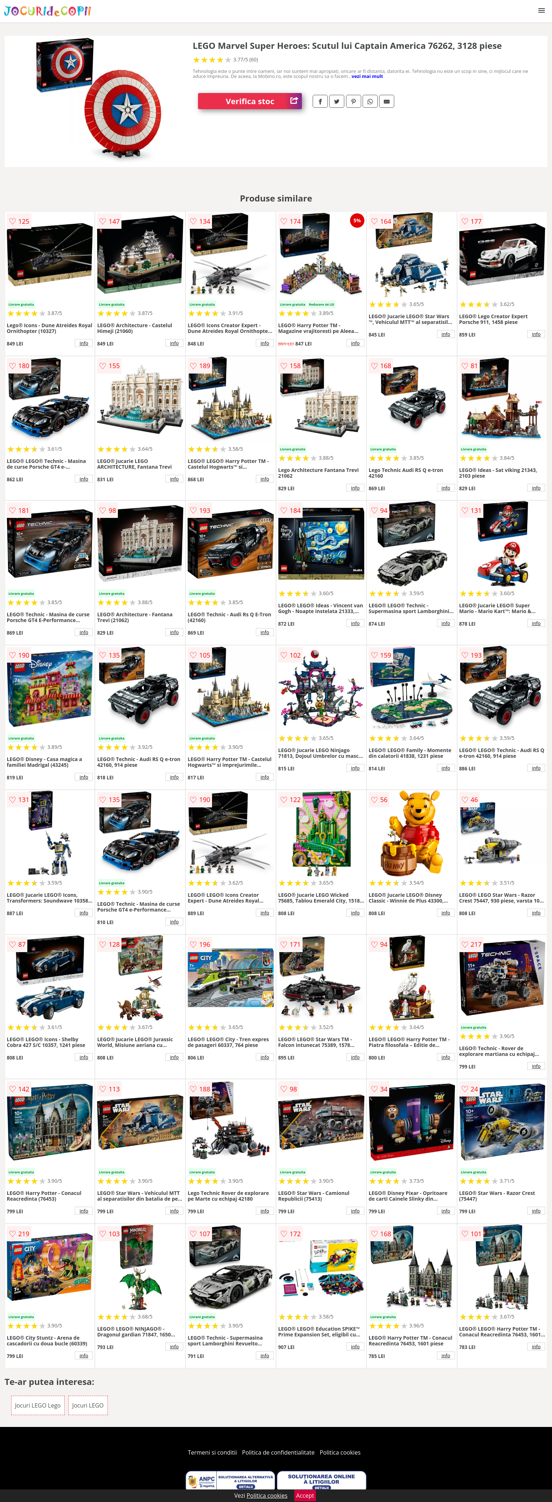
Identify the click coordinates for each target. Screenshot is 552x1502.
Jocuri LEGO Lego (38, 1405)
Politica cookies (340, 1452)
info (83, 343)
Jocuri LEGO (88, 1405)
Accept (305, 1495)
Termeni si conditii (212, 1452)
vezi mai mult (367, 76)
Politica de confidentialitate (278, 1452)
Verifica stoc (264, 101)
